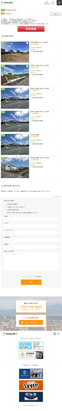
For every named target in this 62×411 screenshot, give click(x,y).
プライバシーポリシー (29, 276)
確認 (31, 282)
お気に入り (56, 14)
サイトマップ (24, 338)
